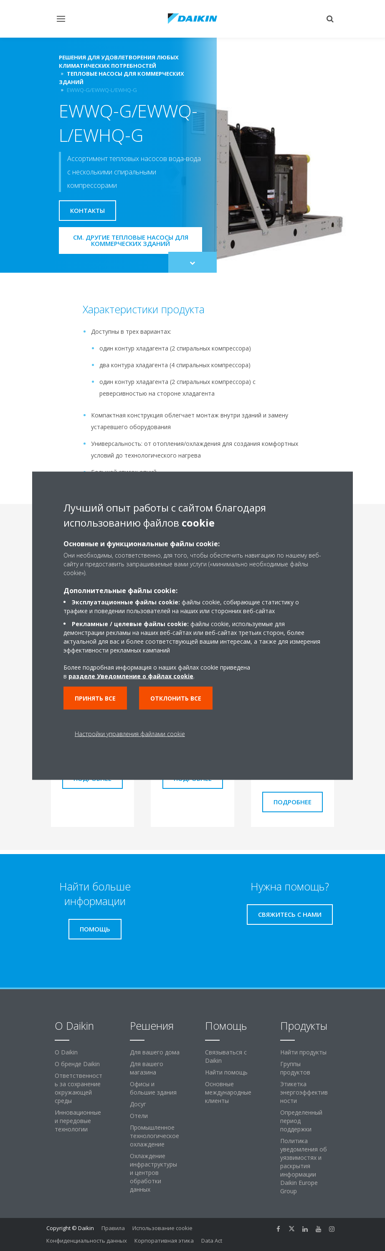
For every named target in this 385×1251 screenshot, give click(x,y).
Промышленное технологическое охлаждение (154, 1135)
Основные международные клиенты (228, 1092)
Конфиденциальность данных (86, 1240)
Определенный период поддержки (301, 1120)
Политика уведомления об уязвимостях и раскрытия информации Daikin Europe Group (303, 1166)
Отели (139, 1116)
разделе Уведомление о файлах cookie (130, 676)
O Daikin (66, 1052)
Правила (113, 1228)
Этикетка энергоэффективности (304, 1092)
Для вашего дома (155, 1052)
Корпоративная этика (164, 1240)
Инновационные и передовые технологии (78, 1120)
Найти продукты (303, 1052)
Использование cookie (162, 1228)
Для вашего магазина (146, 1068)
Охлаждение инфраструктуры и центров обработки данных (153, 1172)
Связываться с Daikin (226, 1056)
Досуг (138, 1104)
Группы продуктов (295, 1068)
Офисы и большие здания (153, 1088)
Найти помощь (226, 1072)
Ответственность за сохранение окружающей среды (78, 1088)
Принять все (95, 698)
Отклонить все (175, 698)
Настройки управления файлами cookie (130, 733)
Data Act (211, 1240)
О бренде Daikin (77, 1064)
